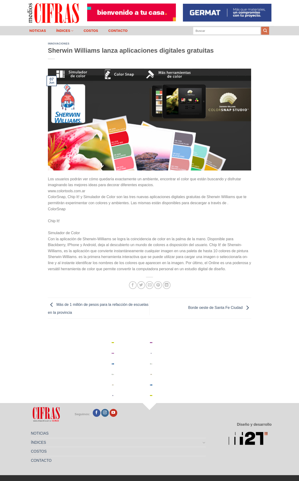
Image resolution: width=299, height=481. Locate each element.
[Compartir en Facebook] (133, 285)
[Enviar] (265, 31)
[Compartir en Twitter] (141, 285)
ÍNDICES (64, 31)
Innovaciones (58, 43)
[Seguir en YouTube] (113, 413)
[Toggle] (204, 442)
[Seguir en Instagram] (105, 413)
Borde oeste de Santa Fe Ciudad (219, 308)
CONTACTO (118, 31)
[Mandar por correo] (149, 285)
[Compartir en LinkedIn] (167, 285)
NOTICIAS (37, 31)
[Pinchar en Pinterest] (158, 285)
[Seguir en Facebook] (96, 413)
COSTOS (91, 31)
